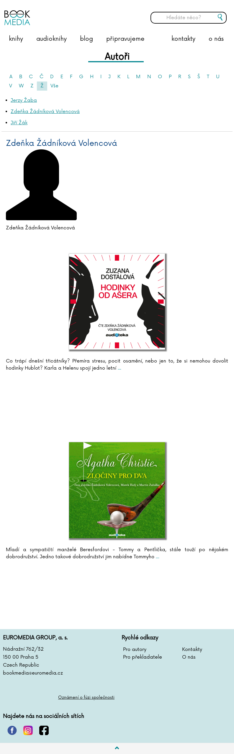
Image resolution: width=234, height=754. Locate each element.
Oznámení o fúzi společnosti (86, 697)
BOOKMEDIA (63, 13)
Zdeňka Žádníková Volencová (45, 112)
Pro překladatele (142, 657)
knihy (16, 39)
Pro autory (134, 649)
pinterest (12, 730)
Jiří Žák (19, 123)
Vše (54, 86)
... (118, 368)
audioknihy (51, 39)
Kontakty (192, 649)
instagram (28, 730)
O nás (189, 657)
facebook (44, 730)
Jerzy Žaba (24, 100)
